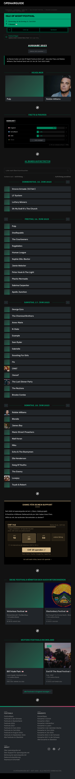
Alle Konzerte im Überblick (47, 738)
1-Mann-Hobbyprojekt (39, 511)
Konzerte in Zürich (44, 717)
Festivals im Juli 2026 (12, 728)
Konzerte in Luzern (44, 724)
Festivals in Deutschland (13, 719)
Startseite (8, 10)
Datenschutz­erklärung (12, 755)
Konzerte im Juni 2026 (46, 728)
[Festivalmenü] (9, 30)
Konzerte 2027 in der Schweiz (48, 735)
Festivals (18, 10)
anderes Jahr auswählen (37, 51)
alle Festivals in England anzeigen (37, 690)
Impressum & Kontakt (12, 758)
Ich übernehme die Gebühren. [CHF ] (24, 543)
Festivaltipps (8, 714)
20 (29, 537)
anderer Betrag (58, 537)
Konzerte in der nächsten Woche (49, 726)
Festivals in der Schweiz (13, 717)
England (26, 10)
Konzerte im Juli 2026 (46, 731)
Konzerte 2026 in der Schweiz (48, 733)
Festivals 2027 (9, 724)
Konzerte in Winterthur (46, 721)
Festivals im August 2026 (13, 731)
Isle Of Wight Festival (38, 10)
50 (43, 537)
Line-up (26, 30)
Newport (12, 24)
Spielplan (53, 30)
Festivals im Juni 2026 (12, 726)
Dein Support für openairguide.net (16, 751)
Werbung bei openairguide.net (15, 753)
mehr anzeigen (37, 140)
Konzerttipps (42, 714)
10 (14, 537)
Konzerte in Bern (44, 719)
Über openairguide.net (12, 748)
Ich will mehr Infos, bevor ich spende (36, 558)
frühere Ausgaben (54, 10)
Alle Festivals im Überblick (13, 735)
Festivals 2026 (9, 721)
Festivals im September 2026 (14, 733)
